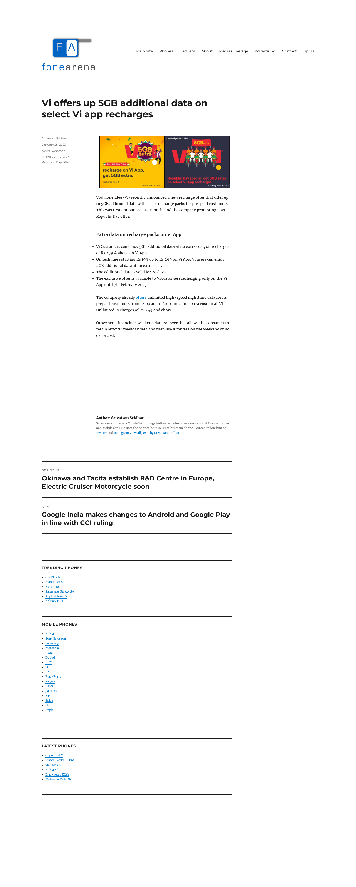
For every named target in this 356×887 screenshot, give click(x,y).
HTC (48, 662)
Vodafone (58, 151)
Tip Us (308, 51)
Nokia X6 (52, 770)
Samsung (52, 643)
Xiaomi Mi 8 (54, 582)
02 (47, 672)
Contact (289, 51)
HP (47, 696)
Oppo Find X (54, 755)
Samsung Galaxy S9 (59, 592)
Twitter (101, 433)
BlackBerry (53, 677)
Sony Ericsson (55, 639)
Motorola (52, 648)
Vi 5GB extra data (54, 157)
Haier (49, 686)
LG (47, 667)
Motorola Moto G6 (58, 779)
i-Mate (50, 653)
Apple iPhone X (56, 596)
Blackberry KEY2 (57, 774)
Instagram (121, 433)
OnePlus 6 (52, 577)
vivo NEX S (53, 765)
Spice (49, 700)
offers (141, 297)
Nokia (49, 634)
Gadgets (187, 51)
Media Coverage (233, 51)
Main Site (144, 51)
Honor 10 (52, 587)
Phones (166, 51)
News (46, 151)
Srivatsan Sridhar (54, 138)
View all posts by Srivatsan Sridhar (154, 433)
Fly (47, 705)
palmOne (51, 691)
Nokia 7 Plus (54, 601)
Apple (49, 710)
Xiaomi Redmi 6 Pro (59, 760)
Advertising (265, 51)
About (207, 51)
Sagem (50, 681)
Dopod (50, 658)
